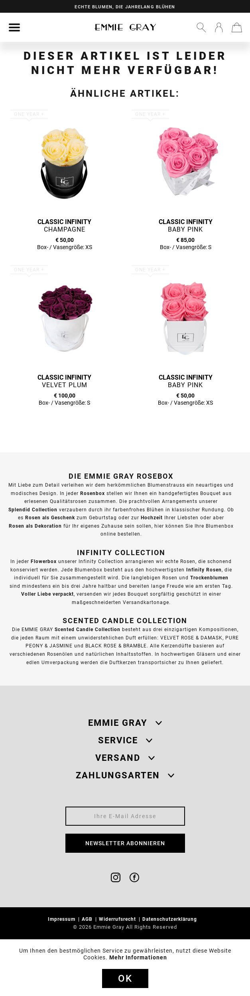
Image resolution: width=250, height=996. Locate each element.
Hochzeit (152, 517)
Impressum (62, 919)
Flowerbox (44, 561)
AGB (88, 919)
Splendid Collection (32, 510)
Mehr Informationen (138, 957)
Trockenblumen (209, 578)
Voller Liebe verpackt (47, 594)
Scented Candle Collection (87, 629)
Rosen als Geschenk (50, 517)
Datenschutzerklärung (170, 919)
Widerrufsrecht (118, 919)
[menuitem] (14, 27)
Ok (125, 978)
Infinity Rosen (204, 570)
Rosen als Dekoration (35, 526)
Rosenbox (92, 493)
